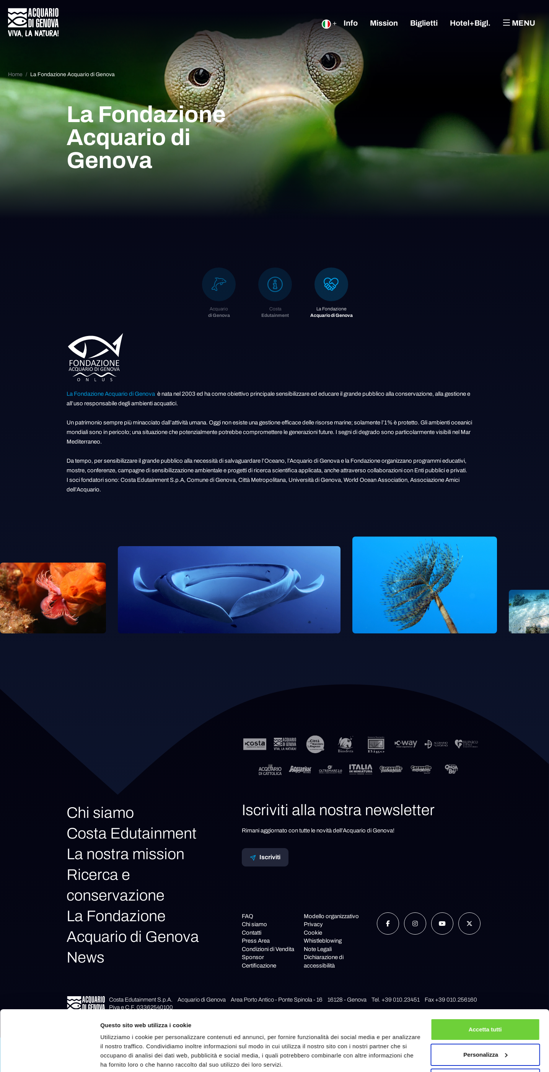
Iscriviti (265, 857)
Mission (384, 23)
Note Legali (318, 949)
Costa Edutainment (132, 833)
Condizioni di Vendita (268, 949)
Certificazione (259, 966)
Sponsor (253, 957)
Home (15, 74)
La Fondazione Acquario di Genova (72, 74)
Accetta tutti (485, 1000)
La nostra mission (125, 854)
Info (351, 23)
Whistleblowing (323, 941)
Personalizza (485, 1025)
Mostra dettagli (121, 1057)
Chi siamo (100, 812)
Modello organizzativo (331, 916)
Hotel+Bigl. (470, 23)
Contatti (251, 933)
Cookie (313, 933)
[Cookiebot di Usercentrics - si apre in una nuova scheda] (49, 1057)
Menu (519, 22)
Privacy (313, 924)
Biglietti (424, 23)
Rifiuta (485, 1051)
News (85, 957)
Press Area (256, 941)
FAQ (247, 916)
